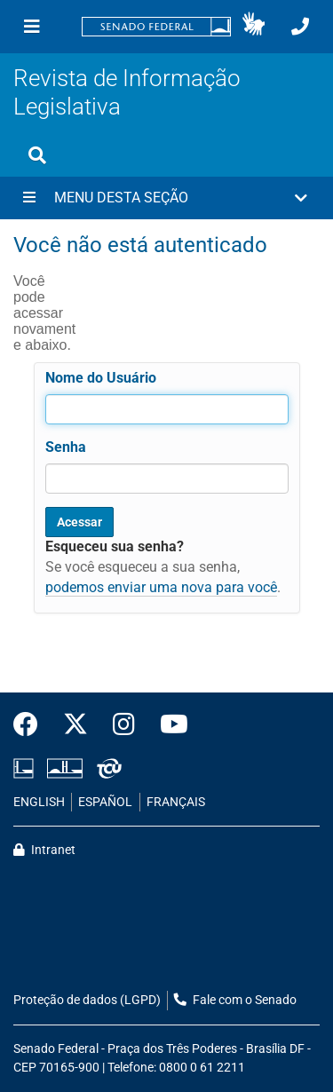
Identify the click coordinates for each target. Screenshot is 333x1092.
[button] (253, 26)
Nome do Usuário (100, 377)
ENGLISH (39, 802)
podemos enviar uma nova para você (161, 587)
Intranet (44, 850)
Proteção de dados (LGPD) (87, 1000)
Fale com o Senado (235, 1000)
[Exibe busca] (37, 155)
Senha (65, 447)
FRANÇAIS (176, 802)
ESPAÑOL (105, 802)
